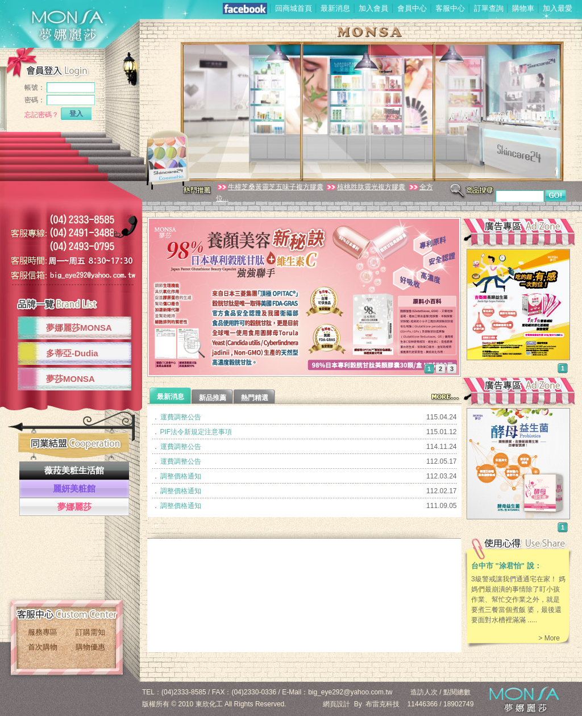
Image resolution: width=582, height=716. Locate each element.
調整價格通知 (180, 476)
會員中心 (412, 8)
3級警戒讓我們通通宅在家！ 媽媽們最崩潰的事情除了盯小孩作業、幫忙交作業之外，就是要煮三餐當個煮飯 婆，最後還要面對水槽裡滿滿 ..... (518, 599)
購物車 (523, 8)
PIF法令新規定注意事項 (196, 432)
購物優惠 (90, 647)
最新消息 (335, 8)
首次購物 (42, 647)
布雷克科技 (382, 704)
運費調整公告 (180, 417)
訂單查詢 (489, 8)
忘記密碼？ (41, 115)
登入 (76, 114)
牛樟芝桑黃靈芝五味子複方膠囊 (269, 187)
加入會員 (373, 8)
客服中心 (450, 8)
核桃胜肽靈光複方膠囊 (365, 187)
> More (549, 638)
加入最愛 (557, 8)
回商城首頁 (293, 8)
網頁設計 (336, 704)
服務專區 (42, 632)
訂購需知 (90, 632)
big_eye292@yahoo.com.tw (350, 692)
